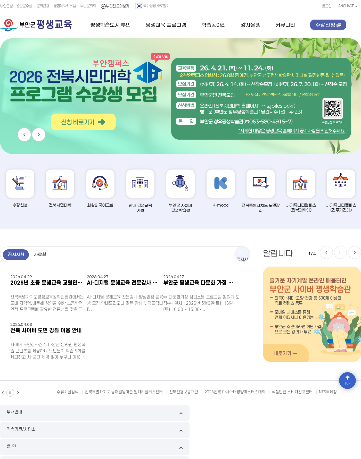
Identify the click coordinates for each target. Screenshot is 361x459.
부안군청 (6, 6)
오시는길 (238, 431)
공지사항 (19, 255)
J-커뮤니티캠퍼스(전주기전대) (341, 191)
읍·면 (226, 413)
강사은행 (250, 25)
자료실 (50, 255)
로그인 (325, 6)
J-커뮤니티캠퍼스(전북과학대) (301, 191)
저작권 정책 (144, 431)
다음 (43, 133)
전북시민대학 (60, 188)
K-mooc (221, 188)
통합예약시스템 (65, 6)
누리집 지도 (9, 431)
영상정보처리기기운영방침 (110, 431)
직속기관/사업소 (134, 413)
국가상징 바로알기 (153, 5)
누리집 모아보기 (115, 6)
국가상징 (220, 431)
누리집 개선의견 (171, 431)
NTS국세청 (328, 392)
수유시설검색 (67, 392)
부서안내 (43, 413)
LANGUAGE (346, 5)
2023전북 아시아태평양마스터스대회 (234, 392)
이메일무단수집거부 (38, 431)
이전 (26, 133)
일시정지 (336, 253)
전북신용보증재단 (183, 392)
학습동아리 (213, 25)
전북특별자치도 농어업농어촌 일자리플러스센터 (124, 392)
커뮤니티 (285, 25)
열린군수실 (25, 6)
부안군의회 (89, 6)
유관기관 (318, 413)
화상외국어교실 (100, 188)
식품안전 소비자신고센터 (292, 392)
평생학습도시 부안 (110, 25)
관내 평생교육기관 (140, 191)
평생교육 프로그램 (166, 25)
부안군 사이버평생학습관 (180, 191)
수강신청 (328, 30)
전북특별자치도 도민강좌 (261, 191)
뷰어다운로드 (198, 431)
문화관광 (43, 6)
